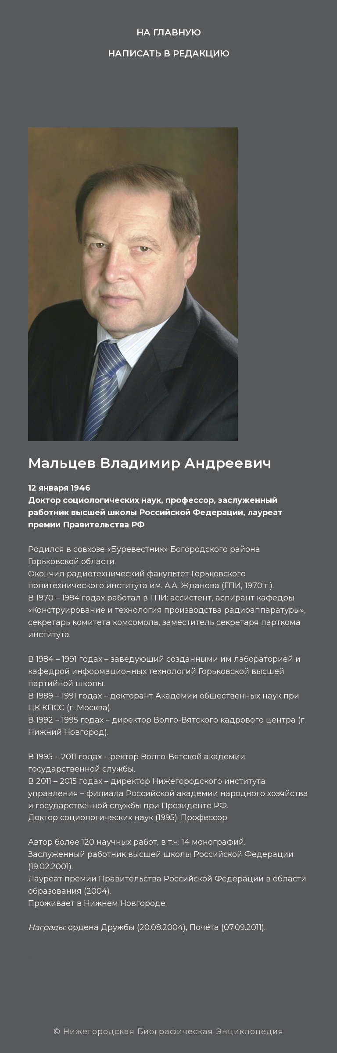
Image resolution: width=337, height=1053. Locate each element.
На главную (168, 32)
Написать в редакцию (168, 53)
